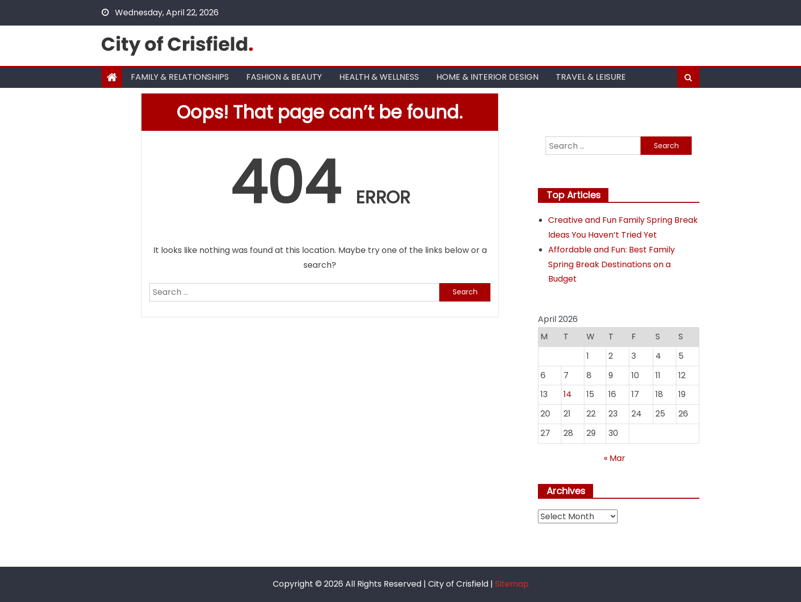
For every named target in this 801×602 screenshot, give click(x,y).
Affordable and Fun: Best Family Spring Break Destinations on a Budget (611, 264)
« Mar (614, 458)
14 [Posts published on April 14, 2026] (567, 394)
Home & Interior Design (487, 77)
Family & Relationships (180, 77)
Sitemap (512, 584)
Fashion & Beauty (284, 77)
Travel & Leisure (591, 77)
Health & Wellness (379, 77)
